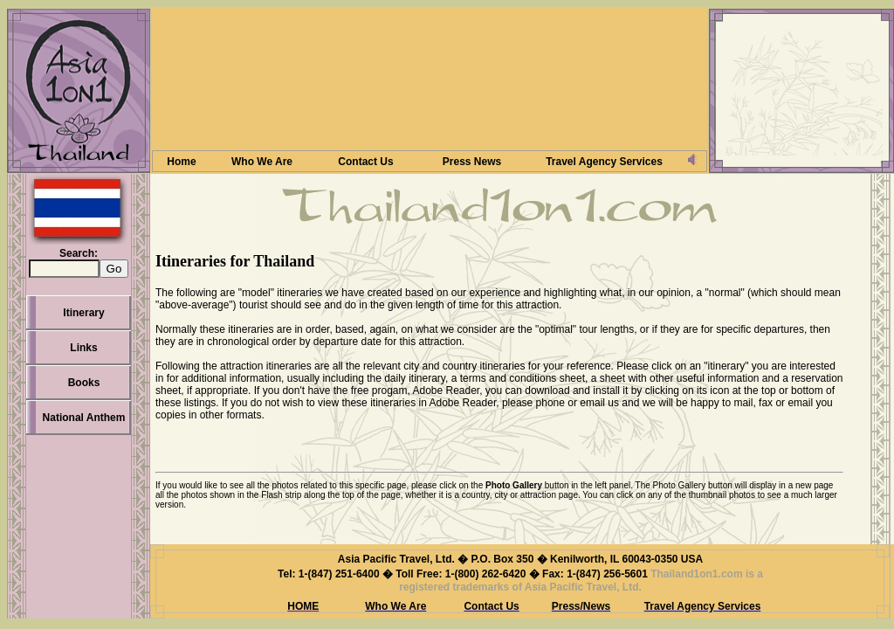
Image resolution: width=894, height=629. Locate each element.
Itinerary (83, 313)
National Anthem (84, 417)
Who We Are (261, 162)
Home (181, 162)
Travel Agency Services (604, 162)
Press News (472, 162)
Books (84, 383)
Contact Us (365, 162)
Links (83, 348)
